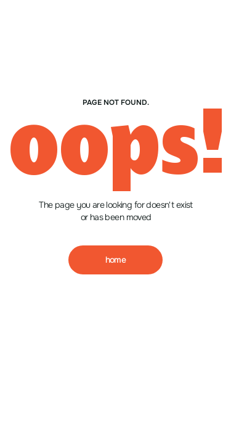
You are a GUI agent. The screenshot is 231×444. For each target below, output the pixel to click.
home (115, 259)
